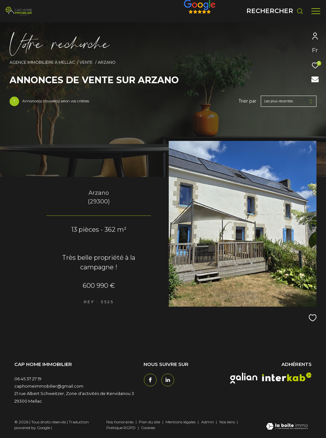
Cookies (148, 428)
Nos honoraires (119, 422)
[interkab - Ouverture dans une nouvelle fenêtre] (287, 377)
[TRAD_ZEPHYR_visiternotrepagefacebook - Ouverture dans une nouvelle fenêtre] (150, 379)
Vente (86, 62)
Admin (208, 422)
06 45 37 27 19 (27, 378)
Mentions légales (181, 422)
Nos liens (227, 422)
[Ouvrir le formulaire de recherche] (274, 11)
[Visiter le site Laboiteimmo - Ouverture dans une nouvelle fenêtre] (287, 427)
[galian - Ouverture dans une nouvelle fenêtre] (243, 378)
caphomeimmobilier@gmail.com (48, 386)
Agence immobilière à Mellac (42, 62)
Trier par (247, 101)
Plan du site (150, 422)
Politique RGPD (121, 427)
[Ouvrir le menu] (316, 11)
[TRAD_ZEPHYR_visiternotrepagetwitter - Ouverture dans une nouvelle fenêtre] (167, 379)
